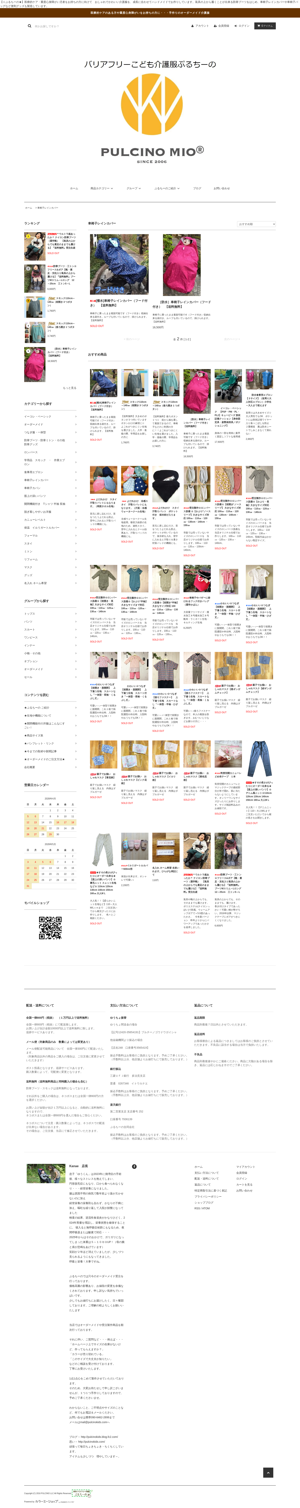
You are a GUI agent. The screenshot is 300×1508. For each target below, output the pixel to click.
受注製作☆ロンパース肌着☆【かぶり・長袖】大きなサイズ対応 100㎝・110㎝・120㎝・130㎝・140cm (259, 505)
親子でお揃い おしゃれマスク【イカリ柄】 (165, 776)
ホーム (74, 188)
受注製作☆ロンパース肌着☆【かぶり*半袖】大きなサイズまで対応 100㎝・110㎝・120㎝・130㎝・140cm (134, 605)
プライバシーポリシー (208, 1196)
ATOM (206, 1208)
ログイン (244, 25)
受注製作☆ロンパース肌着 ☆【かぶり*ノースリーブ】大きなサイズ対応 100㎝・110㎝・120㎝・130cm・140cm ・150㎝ (197, 517)
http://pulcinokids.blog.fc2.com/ (99, 1436)
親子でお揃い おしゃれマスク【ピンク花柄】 (134, 780)
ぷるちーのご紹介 (167, 188)
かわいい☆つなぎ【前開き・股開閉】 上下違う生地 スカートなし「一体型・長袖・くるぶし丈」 (103, 691)
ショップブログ (204, 1202)
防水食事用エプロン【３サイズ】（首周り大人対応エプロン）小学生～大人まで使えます (259, 400)
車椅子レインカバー (47, 207)
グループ (134, 188)
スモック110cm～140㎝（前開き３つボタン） (61, 302)
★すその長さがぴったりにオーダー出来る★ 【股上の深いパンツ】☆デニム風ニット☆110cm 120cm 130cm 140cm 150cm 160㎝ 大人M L (259, 791)
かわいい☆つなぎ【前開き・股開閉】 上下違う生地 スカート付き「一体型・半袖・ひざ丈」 (227, 610)
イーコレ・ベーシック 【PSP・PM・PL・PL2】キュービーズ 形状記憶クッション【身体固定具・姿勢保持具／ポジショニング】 (228, 417)
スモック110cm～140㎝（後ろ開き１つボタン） (61, 327)
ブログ (197, 188)
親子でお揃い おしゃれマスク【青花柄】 (103, 776)
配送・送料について (207, 1178)
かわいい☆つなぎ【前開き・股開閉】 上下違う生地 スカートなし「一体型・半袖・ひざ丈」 (258, 612)
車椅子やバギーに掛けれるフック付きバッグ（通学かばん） (196, 601)
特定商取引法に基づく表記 (211, 1190)
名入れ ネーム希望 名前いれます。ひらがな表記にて (165, 871)
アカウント (202, 25)
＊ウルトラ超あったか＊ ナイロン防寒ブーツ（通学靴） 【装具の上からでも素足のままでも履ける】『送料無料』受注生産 (61, 241)
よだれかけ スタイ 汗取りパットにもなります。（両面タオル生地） (103, 503)
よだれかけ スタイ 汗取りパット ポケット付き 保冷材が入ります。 (166, 513)
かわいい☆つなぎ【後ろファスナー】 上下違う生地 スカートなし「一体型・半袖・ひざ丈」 (165, 701)
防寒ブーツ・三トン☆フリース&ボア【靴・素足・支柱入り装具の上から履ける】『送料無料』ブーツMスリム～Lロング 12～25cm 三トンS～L (61, 275)
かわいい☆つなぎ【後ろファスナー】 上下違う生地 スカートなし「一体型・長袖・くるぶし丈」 (196, 696)
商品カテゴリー (102, 188)
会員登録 (223, 25)
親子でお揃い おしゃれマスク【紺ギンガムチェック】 (258, 688)
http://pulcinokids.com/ (91, 1441)
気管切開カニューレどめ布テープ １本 (228, 775)
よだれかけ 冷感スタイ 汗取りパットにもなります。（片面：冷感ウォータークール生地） (134, 506)
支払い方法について (207, 1172)
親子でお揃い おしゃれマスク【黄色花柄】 (196, 776)
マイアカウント (245, 1166)
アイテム (264, 25)
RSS (197, 1208)
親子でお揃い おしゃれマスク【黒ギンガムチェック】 (227, 689)
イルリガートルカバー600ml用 (134, 867)
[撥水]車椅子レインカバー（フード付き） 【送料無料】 (118, 303)
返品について (203, 1184)
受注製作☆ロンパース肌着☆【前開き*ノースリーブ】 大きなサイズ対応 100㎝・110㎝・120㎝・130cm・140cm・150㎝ (228, 510)
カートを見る (244, 1184)
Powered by (49, 1502)
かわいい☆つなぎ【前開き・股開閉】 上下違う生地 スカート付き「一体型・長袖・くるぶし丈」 (134, 693)
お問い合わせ (222, 188)
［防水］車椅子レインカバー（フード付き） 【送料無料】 (61, 352)
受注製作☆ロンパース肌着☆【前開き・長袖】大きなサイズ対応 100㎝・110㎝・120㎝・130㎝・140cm (103, 604)
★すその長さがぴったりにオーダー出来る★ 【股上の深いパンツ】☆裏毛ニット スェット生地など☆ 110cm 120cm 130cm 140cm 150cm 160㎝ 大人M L (103, 883)
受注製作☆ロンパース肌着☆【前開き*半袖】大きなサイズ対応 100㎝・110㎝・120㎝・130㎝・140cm (165, 606)
